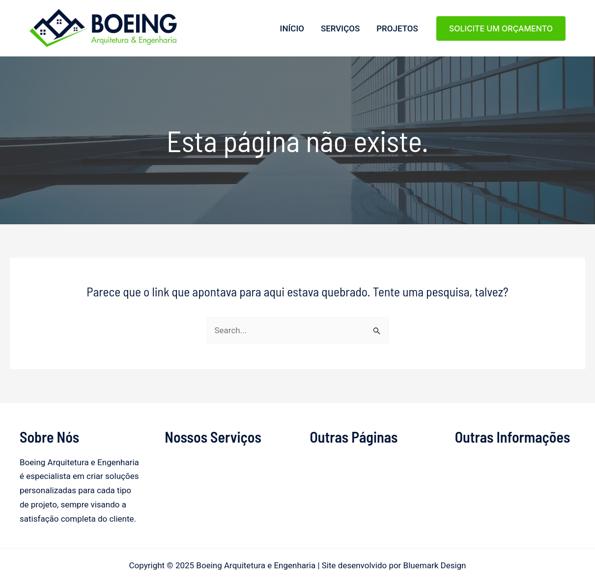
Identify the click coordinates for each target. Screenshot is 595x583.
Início (292, 28)
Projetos (397, 28)
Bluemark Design (434, 565)
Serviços (340, 28)
